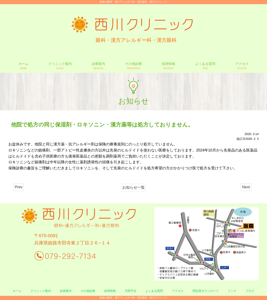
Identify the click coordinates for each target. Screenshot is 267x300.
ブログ (250, 291)
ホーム (17, 291)
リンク (232, 291)
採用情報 (110, 291)
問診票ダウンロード (206, 291)
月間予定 (130, 291)
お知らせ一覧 (133, 187)
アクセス (178, 291)
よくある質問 (154, 291)
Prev (19, 187)
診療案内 (66, 291)
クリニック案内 (40, 291)
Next (246, 187)
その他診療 (88, 291)
